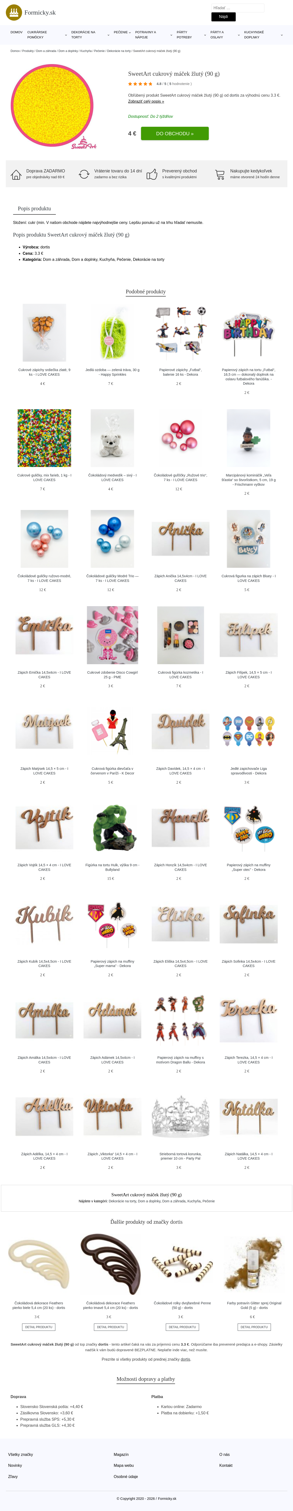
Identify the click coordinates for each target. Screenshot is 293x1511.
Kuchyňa (86, 51)
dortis (234, 95)
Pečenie (121, 32)
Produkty (28, 51)
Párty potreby (184, 34)
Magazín (121, 1454)
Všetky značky (20, 1454)
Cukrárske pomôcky (37, 34)
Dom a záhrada (46, 51)
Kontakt (226, 1465)
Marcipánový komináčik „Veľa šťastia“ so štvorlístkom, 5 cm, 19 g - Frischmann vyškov (249, 479)
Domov (17, 32)
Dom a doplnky (68, 51)
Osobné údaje (126, 1477)
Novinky (15, 1465)
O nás (224, 1454)
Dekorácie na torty (83, 34)
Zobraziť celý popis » (146, 101)
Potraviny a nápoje (145, 34)
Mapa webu (124, 1465)
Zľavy (13, 1477)
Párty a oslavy (217, 34)
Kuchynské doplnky (254, 34)
